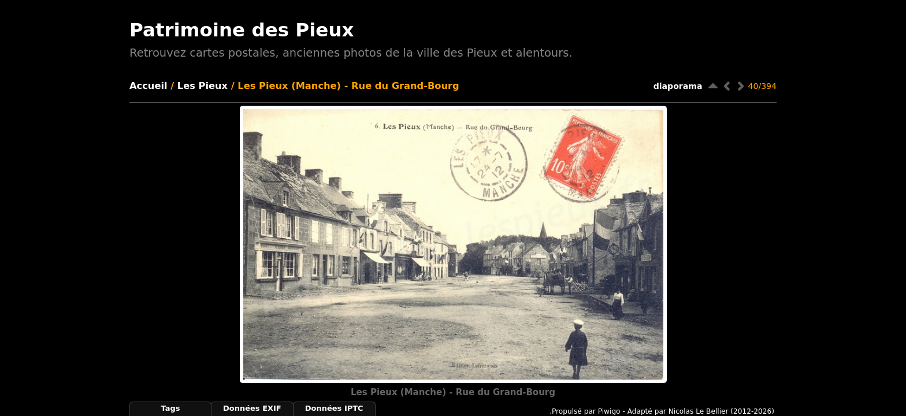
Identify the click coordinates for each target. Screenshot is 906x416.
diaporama (678, 86)
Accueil (148, 85)
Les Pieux (202, 85)
